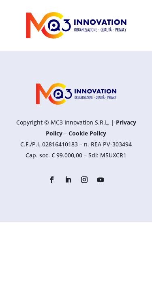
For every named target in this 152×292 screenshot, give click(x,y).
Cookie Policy (87, 133)
